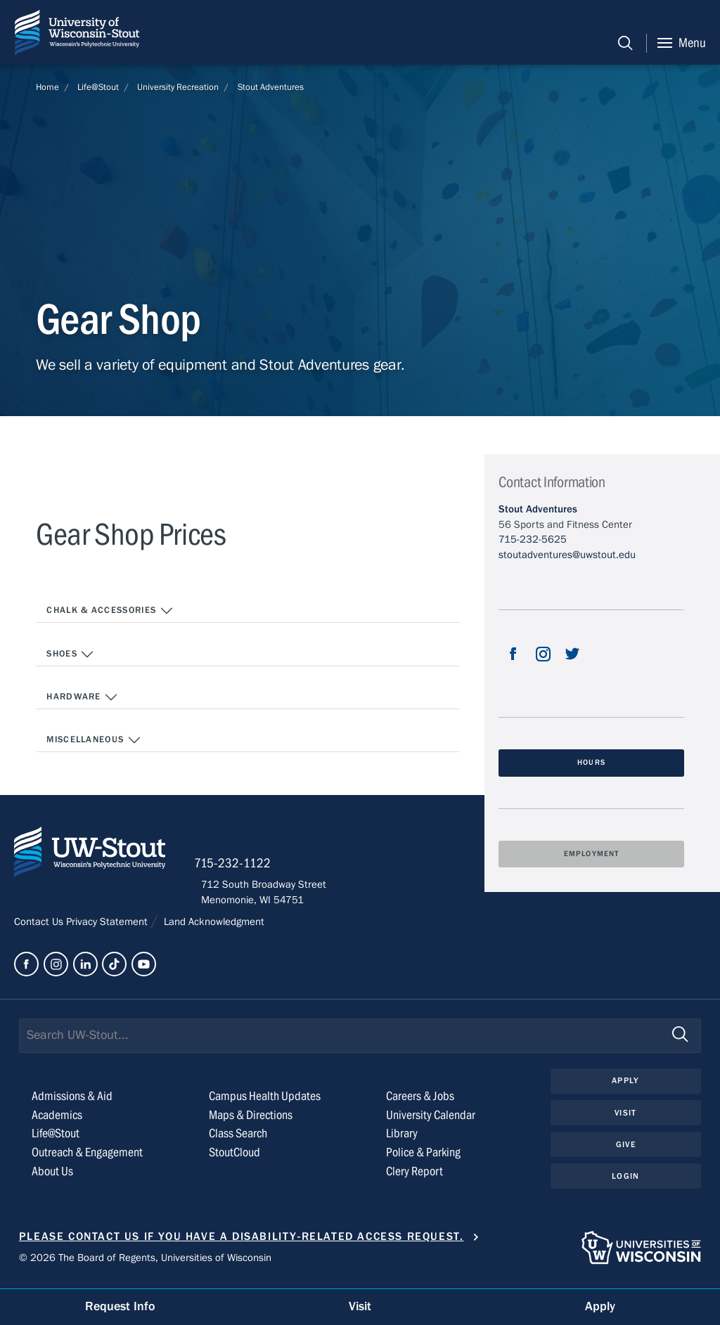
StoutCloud (234, 1158)
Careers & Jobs (420, 1101)
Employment (591, 854)
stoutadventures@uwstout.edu (567, 554)
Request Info (120, 1306)
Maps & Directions (250, 1120)
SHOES (70, 655)
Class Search (238, 1139)
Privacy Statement (108, 927)
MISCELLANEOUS (93, 742)
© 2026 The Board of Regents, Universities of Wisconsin (145, 1263)
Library (402, 1139)
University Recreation (178, 87)
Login (625, 1182)
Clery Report (414, 1177)
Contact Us (40, 927)
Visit (626, 1118)
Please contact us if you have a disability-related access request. (241, 1241)
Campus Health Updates (265, 1101)
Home (47, 87)
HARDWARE (82, 699)
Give (625, 1151)
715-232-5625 (533, 539)
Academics (57, 1120)
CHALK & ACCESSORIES (110, 612)
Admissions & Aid (72, 1101)
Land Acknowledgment (212, 927)
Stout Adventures (271, 87)
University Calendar (430, 1120)
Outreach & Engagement (87, 1158)
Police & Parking (423, 1158)
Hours (591, 762)
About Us (52, 1177)
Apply (626, 1086)
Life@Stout (98, 87)
